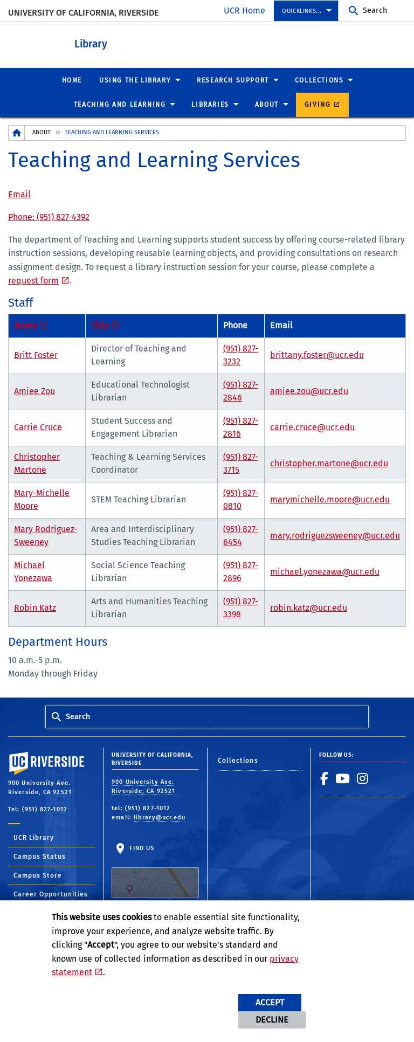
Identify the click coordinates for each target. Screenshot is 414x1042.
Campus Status (39, 856)
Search (375, 10)
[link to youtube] (342, 778)
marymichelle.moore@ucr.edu (330, 499)
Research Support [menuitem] (233, 80)
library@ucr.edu (160, 816)
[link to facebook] (324, 778)
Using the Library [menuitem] (135, 80)
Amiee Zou (34, 390)
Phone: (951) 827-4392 (48, 216)
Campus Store (37, 875)
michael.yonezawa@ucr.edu (325, 571)
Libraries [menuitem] (210, 104)
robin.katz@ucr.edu (308, 607)
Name (25, 325)
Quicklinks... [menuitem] (302, 11)
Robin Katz (35, 607)
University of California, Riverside (83, 13)
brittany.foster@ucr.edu (317, 354)
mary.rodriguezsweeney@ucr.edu (335, 535)
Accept (270, 1002)
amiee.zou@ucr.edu (309, 390)
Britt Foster (36, 354)
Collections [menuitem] (319, 80)
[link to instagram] (363, 778)
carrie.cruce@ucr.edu (312, 427)
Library (129, 42)
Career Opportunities (50, 894)
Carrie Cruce (38, 427)
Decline (272, 1020)
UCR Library (33, 837)
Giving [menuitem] (318, 104)
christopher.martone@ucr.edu (329, 463)
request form (33, 280)
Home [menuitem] (72, 80)
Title (100, 325)
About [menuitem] (267, 104)
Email (19, 194)
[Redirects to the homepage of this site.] (17, 132)
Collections (238, 760)
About (41, 131)
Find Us (155, 871)
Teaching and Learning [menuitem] (120, 104)
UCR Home (244, 10)
